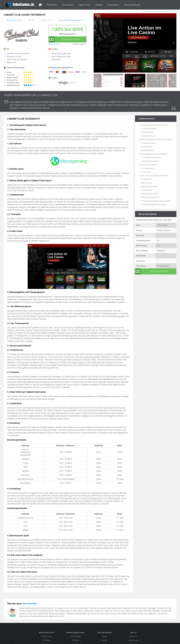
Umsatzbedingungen (79, 44)
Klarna (104, 640)
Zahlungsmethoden (132, 4)
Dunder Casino (46, 636)
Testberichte (52, 4)
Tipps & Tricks (84, 4)
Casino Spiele (67, 4)
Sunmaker (47, 640)
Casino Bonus (113, 4)
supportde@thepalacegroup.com (72, 20)
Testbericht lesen (55, 44)
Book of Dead (76, 636)
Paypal (104, 636)
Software (98, 4)
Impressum (133, 636)
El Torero (75, 640)
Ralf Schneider (30, 603)
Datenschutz (133, 640)
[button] (173, 43)
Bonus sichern (64, 39)
